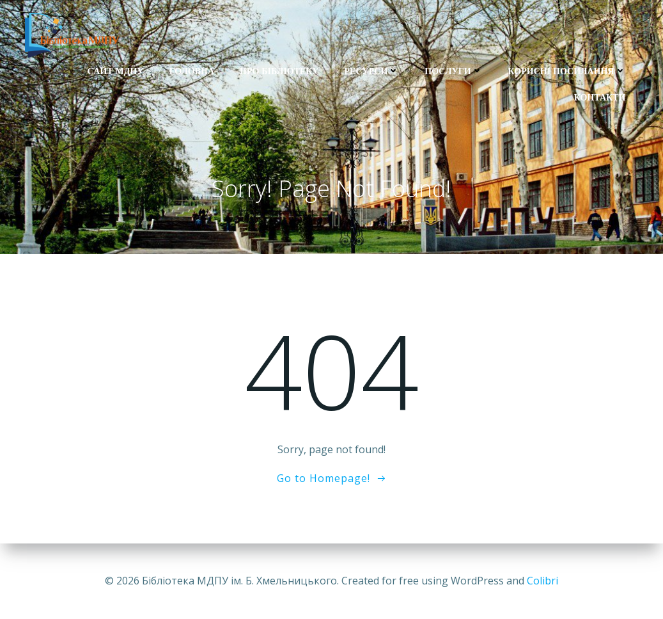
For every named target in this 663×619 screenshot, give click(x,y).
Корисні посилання (567, 71)
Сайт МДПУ (116, 71)
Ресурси (372, 71)
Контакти (600, 97)
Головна (191, 71)
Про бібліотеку (279, 71)
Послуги (453, 71)
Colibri (542, 581)
